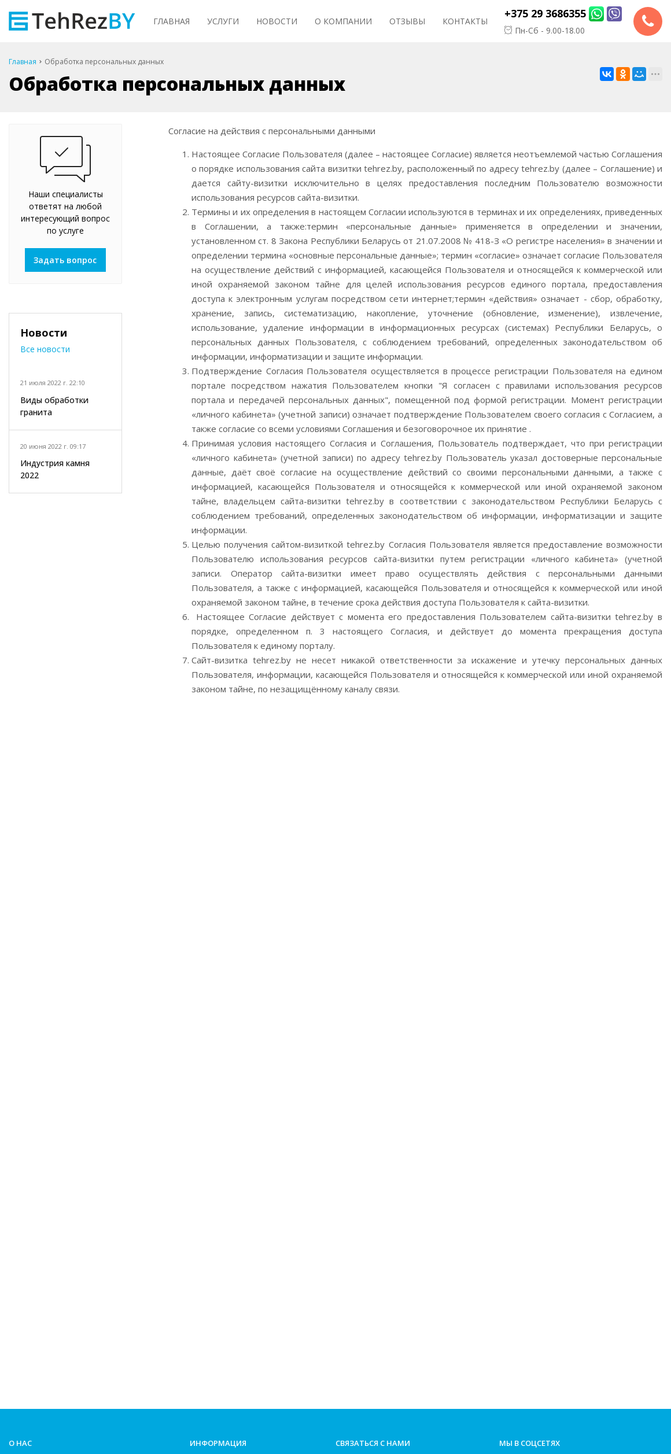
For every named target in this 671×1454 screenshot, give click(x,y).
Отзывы (407, 21)
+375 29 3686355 (545, 13)
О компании (343, 21)
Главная (171, 21)
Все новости (45, 349)
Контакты (465, 21)
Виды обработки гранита (54, 406)
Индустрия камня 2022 (55, 469)
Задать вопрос (65, 259)
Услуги (223, 21)
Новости (276, 21)
